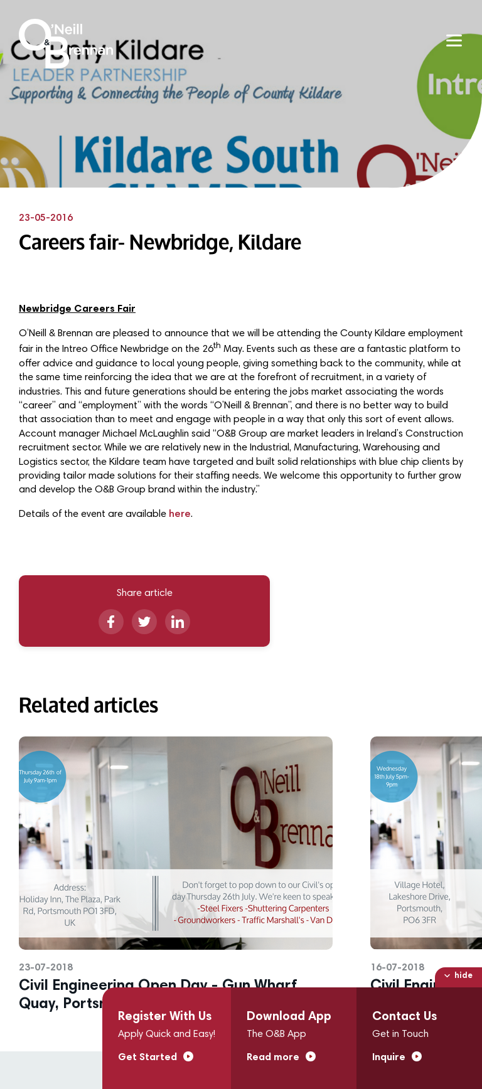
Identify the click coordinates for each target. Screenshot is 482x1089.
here (180, 514)
